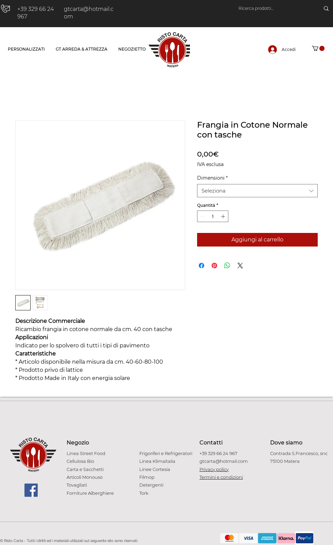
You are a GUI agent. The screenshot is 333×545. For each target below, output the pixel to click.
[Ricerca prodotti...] (272, 8)
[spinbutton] (213, 216)
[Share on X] (240, 265)
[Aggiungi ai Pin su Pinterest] (214, 265)
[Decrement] (202, 216)
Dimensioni (212, 178)
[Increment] (223, 216)
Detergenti (151, 485)
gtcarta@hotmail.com (223, 461)
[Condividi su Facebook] (201, 265)
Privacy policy (214, 469)
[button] (318, 48)
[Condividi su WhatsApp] (227, 265)
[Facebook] (31, 490)
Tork (143, 493)
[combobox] (257, 190)
